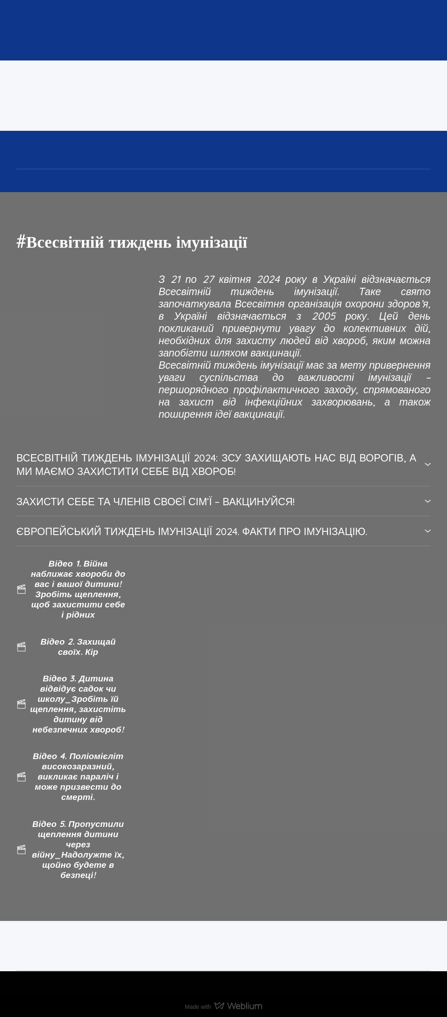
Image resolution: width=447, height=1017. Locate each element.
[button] (223, 464)
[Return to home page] (129, 96)
